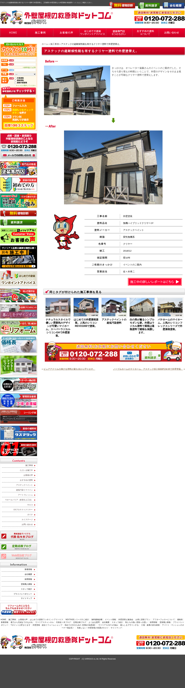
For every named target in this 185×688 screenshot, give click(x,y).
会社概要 (28, 574)
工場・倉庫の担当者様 (150, 625)
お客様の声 (28, 475)
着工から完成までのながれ (22, 622)
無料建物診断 (97, 619)
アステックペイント (24, 485)
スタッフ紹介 (26, 589)
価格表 (180, 619)
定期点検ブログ (79, 622)
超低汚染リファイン (24, 490)
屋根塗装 (20, 80)
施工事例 (54, 44)
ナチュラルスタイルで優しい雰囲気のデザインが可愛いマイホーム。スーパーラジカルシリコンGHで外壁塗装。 (58, 327)
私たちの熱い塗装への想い (136, 622)
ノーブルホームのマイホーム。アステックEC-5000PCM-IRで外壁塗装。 (148, 369)
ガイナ (30, 514)
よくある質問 (94, 622)
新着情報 (28, 569)
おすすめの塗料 (26, 480)
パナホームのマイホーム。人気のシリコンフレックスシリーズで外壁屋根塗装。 (170, 324)
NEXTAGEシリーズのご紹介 (77, 619)
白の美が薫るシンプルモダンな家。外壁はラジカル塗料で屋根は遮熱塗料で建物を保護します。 (142, 326)
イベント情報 (110, 619)
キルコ (30, 505)
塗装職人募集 (26, 584)
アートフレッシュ (25, 495)
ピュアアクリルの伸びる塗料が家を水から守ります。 (69, 369)
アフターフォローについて (164, 619)
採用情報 (28, 579)
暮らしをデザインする (129, 625)
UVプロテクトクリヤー (23, 510)
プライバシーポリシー (23, 594)
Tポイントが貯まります (20, 625)
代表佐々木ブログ (63, 622)
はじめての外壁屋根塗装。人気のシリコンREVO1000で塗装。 (86, 322)
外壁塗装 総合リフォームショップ (47, 625)
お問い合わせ (27, 524)
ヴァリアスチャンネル (44, 622)
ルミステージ (27, 519)
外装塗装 (20, 78)
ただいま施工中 (26, 470)
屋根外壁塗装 (22, 83)
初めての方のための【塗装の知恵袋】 (80, 625)
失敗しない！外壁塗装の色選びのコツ (92, 628)
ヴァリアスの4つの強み (108, 625)
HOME (3, 619)
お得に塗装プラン (142, 619)
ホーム (45, 44)
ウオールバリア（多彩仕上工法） (19, 500)
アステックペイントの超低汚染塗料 (114, 321)
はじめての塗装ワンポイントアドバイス (46, 619)
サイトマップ (26, 598)
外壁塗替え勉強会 (125, 619)
